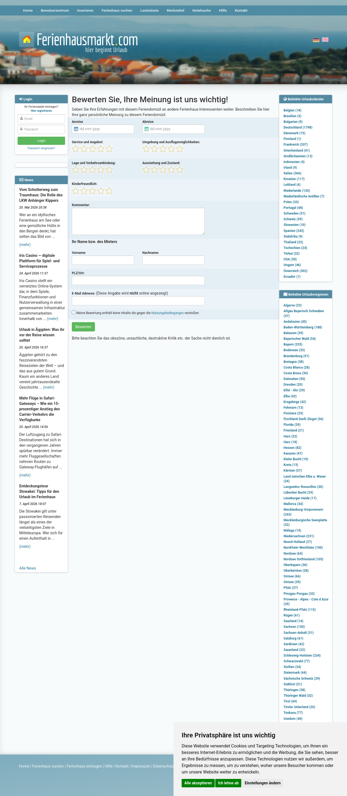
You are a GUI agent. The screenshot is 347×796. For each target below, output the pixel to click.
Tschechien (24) (295, 248)
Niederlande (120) (297, 191)
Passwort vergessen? (41, 148)
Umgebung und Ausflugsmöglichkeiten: (171, 142)
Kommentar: (81, 205)
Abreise (147, 122)
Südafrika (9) (293, 236)
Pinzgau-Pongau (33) (299, 594)
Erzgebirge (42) (295, 402)
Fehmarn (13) (293, 408)
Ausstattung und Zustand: (161, 163)
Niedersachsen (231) (299, 536)
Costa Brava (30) (296, 373)
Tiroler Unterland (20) (299, 707)
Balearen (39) (293, 333)
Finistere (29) (293, 413)
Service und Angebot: (87, 142)
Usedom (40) (293, 719)
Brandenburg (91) (296, 356)
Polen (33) (291, 202)
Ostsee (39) (292, 582)
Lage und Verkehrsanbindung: (93, 163)
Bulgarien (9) (293, 122)
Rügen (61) (292, 615)
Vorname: (79, 253)
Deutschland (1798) (298, 127)
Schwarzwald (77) (297, 661)
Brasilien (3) (292, 116)
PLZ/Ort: (78, 273)
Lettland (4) (292, 185)
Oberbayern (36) (295, 565)
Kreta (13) (291, 465)
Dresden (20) (293, 384)
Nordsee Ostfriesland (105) (303, 559)
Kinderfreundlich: (84, 184)
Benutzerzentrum (55, 10)
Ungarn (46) (292, 265)
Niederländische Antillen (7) (304, 196)
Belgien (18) (292, 110)
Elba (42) (290, 396)
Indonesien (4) (294, 162)
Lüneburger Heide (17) (300, 498)
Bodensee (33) (294, 350)
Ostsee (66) (292, 576)
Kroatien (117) (294, 179)
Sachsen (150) (294, 627)
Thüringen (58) (294, 690)
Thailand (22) (293, 242)
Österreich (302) (295, 271)
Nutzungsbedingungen (167, 313)
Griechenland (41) (297, 150)
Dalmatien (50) (294, 379)
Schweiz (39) (293, 219)
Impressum (140, 766)
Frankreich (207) (296, 144)
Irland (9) (290, 168)
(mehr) (25, 244)
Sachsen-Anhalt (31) (299, 633)
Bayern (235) (293, 344)
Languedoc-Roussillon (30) (303, 487)
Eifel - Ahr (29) (294, 390)
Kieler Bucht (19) (296, 459)
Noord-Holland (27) (298, 542)
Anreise (77, 122)
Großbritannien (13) (298, 156)
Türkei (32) (292, 253)
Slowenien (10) (295, 225)
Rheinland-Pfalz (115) (300, 610)
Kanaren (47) (293, 453)
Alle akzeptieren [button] (198, 783)
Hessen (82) (292, 448)
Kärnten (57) (293, 470)
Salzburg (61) (293, 638)
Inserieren (85, 10)
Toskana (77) (293, 713)
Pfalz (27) (291, 588)
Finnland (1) (292, 139)
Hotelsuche (201, 10)
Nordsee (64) (293, 553)
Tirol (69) (290, 701)
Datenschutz (163, 766)
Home (28, 10)
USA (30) (290, 259)
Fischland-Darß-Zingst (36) (303, 419)
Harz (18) (290, 442)
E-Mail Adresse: (83, 293)
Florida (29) (292, 425)
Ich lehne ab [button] (228, 783)
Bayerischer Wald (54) (300, 339)
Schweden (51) (295, 213)
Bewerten (83, 327)
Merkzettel (175, 10)
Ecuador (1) (292, 277)
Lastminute (149, 10)
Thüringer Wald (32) (298, 696)
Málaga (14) (292, 530)
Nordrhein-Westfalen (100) (303, 547)
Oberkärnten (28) (296, 571)
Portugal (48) (293, 208)
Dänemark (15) (294, 133)
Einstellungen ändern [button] (263, 783)
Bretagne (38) (294, 362)
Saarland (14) (293, 621)
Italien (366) (292, 173)
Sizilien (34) (292, 667)
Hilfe (223, 10)
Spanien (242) (294, 231)
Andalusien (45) (295, 322)
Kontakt (241, 10)
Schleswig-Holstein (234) (302, 655)
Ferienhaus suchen (117, 10)
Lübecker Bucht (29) (298, 492)
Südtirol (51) (293, 684)
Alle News (27, 568)
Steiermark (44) (295, 672)
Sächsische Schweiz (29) (302, 678)
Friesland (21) (294, 430)
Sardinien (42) (294, 644)
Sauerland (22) (294, 650)
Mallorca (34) (293, 504)
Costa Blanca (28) (297, 367)
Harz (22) (290, 436)
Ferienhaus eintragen (84, 766)
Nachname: (150, 253)
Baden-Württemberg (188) (303, 327)
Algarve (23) (293, 305)
